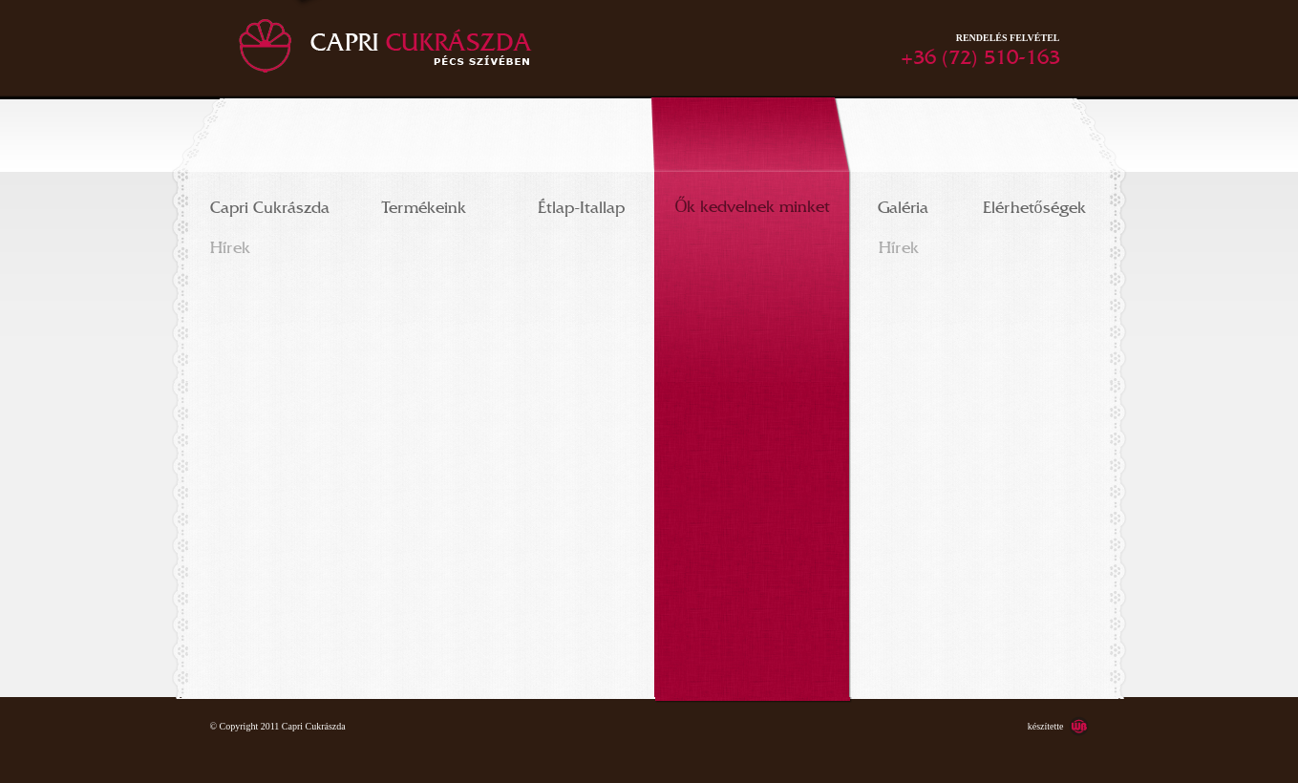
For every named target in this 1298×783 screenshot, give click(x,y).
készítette (1046, 726)
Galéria (903, 203)
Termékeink (424, 203)
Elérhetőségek (1034, 203)
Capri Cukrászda (270, 203)
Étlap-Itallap (581, 203)
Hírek (230, 243)
